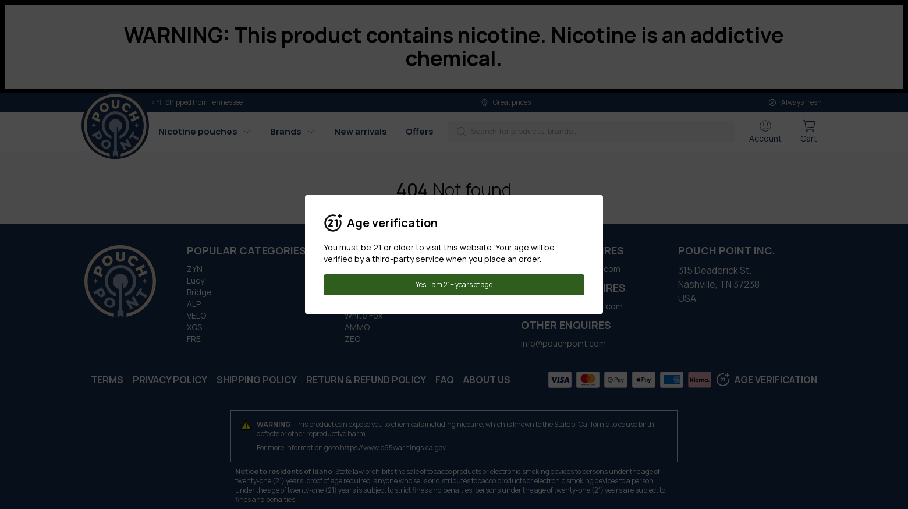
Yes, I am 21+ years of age (454, 284)
